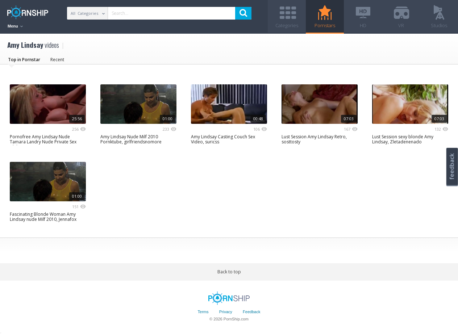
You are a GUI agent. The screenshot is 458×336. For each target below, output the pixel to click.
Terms (203, 312)
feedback (452, 166)
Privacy (225, 312)
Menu (15, 26)
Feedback (251, 312)
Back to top (229, 272)
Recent (57, 59)
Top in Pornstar (24, 59)
